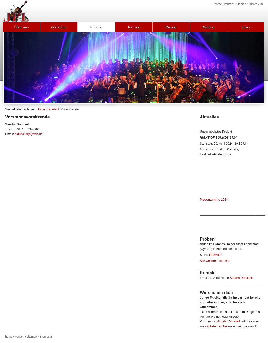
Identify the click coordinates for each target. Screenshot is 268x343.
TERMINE (216, 255)
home (218, 4)
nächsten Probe (216, 326)
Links (246, 27)
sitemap (241, 4)
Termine (133, 27)
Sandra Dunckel (229, 321)
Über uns (21, 27)
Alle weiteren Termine (214, 261)
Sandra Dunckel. (241, 277)
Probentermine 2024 (214, 199)
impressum (256, 4)
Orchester (59, 27)
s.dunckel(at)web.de (28, 134)
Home (41, 109)
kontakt (229, 4)
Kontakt (96, 27)
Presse (171, 27)
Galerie (208, 27)
